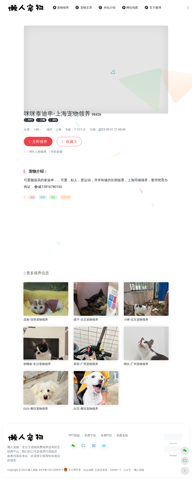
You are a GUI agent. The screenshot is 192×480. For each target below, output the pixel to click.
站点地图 (88, 469)
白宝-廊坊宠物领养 (86, 408)
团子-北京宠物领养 (86, 319)
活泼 (32, 197)
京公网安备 (72, 469)
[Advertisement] (96, 236)
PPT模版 (74, 435)
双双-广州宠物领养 (86, 364)
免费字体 (90, 435)
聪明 (43, 197)
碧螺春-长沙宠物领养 (37, 364)
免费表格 (122, 435)
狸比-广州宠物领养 (136, 364)
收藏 (69, 141)
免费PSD (106, 435)
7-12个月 (65, 197)
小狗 (36, 129)
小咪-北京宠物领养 (136, 319)
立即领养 (38, 141)
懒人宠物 (139, 469)
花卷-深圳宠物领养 (35, 319)
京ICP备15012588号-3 (50, 469)
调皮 (53, 197)
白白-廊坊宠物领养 (35, 408)
